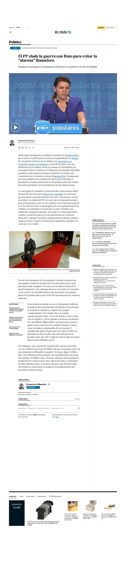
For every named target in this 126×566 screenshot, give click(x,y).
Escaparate (12, 496)
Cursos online (30, 496)
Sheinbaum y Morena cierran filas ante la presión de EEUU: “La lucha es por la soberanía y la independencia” (103, 235)
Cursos (21, 496)
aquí (57, 417)
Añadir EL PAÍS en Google (72, 147)
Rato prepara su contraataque (14, 327)
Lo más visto (96, 265)
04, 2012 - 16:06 (28, 142)
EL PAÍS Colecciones (55, 496)
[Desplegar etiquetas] (79, 408)
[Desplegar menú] (10, 32)
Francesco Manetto (26, 141)
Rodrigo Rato (72, 155)
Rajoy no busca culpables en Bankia (16, 334)
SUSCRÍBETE (101, 27)
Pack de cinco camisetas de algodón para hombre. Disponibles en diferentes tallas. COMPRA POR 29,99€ (44, 523)
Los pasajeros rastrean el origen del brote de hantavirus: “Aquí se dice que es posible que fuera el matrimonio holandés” (105, 288)
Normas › (77, 399)
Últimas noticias (98, 220)
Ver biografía (33, 387)
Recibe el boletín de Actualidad (29, 394)
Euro (62, 408)
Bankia (75, 158)
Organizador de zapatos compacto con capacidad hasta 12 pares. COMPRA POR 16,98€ (90, 516)
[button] (63, 103)
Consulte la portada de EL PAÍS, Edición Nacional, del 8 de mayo (39, 48)
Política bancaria (55, 408)
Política (15, 42)
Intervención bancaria (43, 408)
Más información (23, 417)
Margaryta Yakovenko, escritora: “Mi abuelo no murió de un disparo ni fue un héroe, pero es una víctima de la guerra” (105, 303)
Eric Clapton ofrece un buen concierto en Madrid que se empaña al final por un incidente (104, 250)
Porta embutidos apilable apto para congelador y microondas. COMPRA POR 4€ (109, 516)
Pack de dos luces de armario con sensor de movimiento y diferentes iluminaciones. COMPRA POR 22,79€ (71, 517)
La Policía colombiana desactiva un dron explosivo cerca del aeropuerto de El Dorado (104, 243)
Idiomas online (41, 496)
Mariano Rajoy (59, 176)
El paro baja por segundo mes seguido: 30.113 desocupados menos (16, 310)
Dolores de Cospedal (53, 194)
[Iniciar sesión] (111, 27)
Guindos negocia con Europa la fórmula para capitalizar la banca (16, 320)
